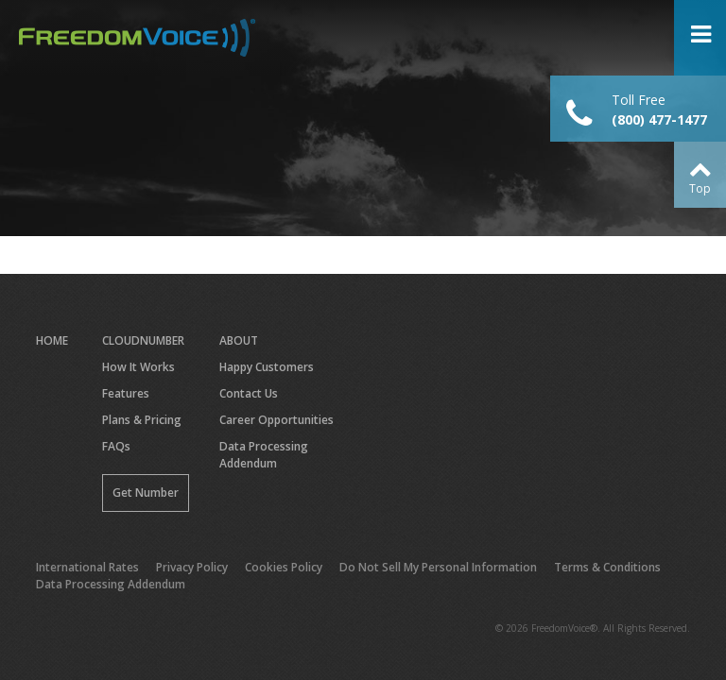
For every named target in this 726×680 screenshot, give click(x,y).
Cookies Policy (283, 567)
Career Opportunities (276, 420)
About (238, 340)
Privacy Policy (192, 567)
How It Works (138, 367)
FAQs (116, 446)
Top (700, 188)
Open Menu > (700, 38)
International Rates (87, 567)
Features (125, 393)
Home (52, 340)
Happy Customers (266, 367)
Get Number (145, 492)
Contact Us (248, 393)
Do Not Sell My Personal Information (438, 567)
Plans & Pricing (142, 420)
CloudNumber (143, 340)
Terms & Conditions (607, 567)
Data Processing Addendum (263, 454)
